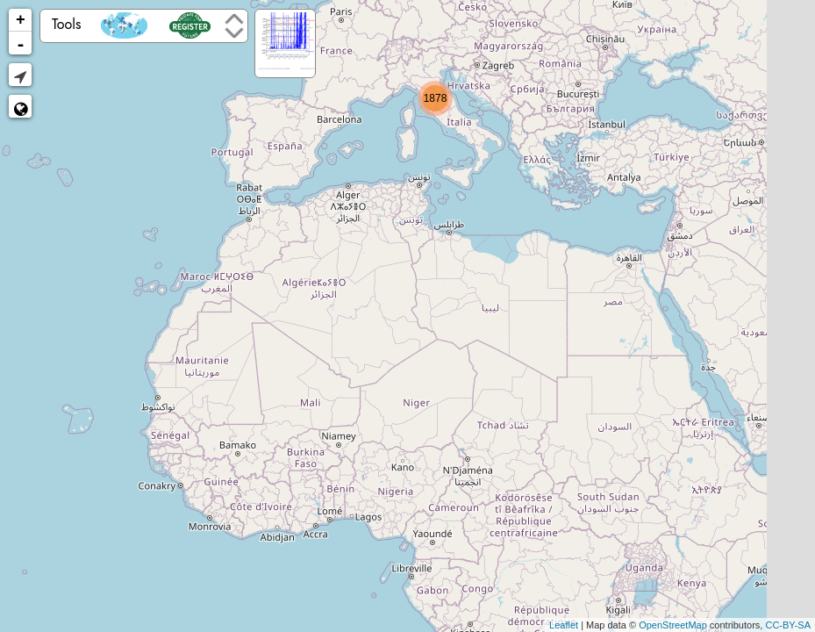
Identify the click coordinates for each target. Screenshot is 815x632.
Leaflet (563, 625)
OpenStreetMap (673, 625)
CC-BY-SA (788, 625)
